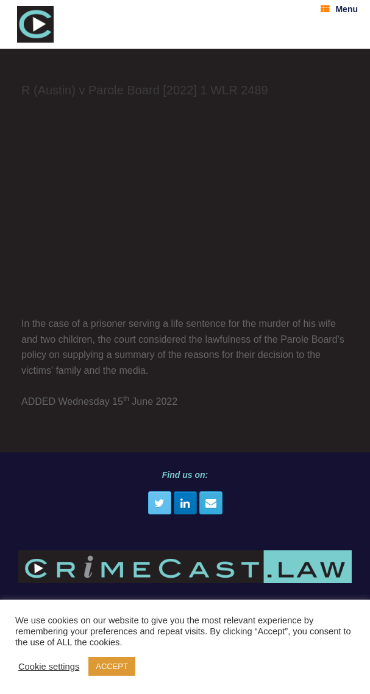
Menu (339, 9)
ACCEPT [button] (112, 666)
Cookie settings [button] (48, 666)
